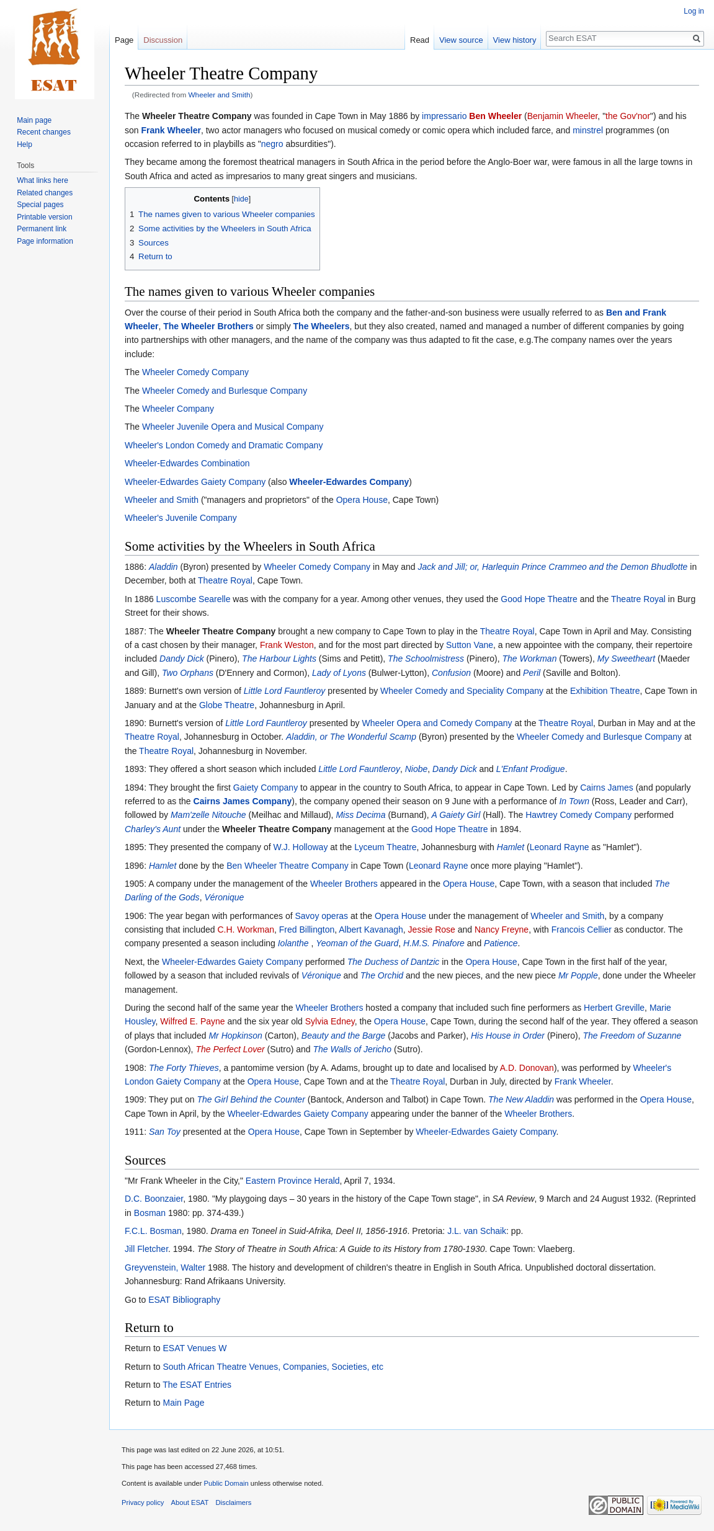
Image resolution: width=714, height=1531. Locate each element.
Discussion (162, 40)
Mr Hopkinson (235, 1036)
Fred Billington (307, 929)
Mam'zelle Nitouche (208, 815)
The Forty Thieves (184, 1068)
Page (124, 40)
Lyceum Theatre (385, 847)
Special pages (40, 204)
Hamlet (510, 847)
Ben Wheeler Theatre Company (287, 866)
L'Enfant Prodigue (530, 769)
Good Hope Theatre (539, 599)
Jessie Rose (431, 929)
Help (24, 144)
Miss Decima (360, 815)
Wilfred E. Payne (192, 1021)
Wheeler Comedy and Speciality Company (461, 691)
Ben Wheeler (495, 116)
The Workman (529, 658)
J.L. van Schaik (476, 1231)
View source (461, 40)
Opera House (362, 500)
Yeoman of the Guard (357, 943)
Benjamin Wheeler (562, 116)
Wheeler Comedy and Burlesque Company (224, 391)
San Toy (165, 1132)
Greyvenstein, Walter (165, 1267)
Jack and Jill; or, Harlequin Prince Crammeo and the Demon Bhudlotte (552, 567)
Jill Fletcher (146, 1249)
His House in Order (508, 1036)
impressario (444, 116)
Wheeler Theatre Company (197, 116)
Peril (531, 673)
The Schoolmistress (426, 658)
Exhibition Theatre (605, 691)
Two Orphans (187, 673)
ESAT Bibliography (184, 1300)
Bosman (150, 1213)
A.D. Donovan (527, 1068)
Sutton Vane (469, 645)
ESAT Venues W (194, 1348)
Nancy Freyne (502, 929)
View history (515, 40)
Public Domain (225, 1483)
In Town (574, 801)
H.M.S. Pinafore (434, 943)
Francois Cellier (581, 929)
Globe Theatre (226, 705)
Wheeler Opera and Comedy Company (437, 723)
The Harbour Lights (279, 658)
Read (419, 40)
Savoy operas (321, 916)
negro (272, 144)
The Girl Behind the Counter (251, 1099)
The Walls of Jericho (352, 1049)
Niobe (416, 769)
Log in (694, 11)
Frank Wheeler (170, 130)
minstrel (588, 130)
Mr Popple (578, 975)
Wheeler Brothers (344, 884)
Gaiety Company (265, 787)
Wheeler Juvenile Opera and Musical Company (233, 427)
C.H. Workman (245, 929)
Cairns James (606, 787)
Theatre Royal (225, 580)
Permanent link (41, 228)
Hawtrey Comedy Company (578, 815)
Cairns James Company (243, 801)
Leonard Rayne (559, 847)
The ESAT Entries (197, 1385)
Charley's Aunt (153, 829)
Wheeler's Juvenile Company (181, 518)
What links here (42, 180)
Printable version (44, 217)
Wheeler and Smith (220, 95)
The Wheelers (321, 326)
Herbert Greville (614, 1008)
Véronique (224, 897)
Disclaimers (234, 1502)
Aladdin (163, 567)
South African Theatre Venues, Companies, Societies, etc (273, 1367)
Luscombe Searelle (193, 599)
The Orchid (381, 975)
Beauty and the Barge (343, 1036)
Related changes (45, 193)
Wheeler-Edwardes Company (349, 482)
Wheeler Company (178, 409)
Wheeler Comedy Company (195, 372)
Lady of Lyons (339, 673)
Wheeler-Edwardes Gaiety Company (195, 482)
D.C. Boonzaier (154, 1199)
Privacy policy (143, 1502)
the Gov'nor (627, 116)
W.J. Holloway (300, 847)
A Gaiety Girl (455, 815)
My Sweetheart (626, 658)
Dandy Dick (181, 658)
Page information (45, 241)
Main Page (183, 1403)
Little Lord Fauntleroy (285, 691)
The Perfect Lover (229, 1049)
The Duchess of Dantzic (393, 962)
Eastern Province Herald (293, 1181)
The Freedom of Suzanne (632, 1036)
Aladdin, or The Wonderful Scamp (351, 737)
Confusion (451, 673)
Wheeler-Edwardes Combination (187, 463)
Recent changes (44, 132)
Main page (34, 120)
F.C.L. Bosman (153, 1231)
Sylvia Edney (330, 1021)
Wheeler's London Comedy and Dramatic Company (224, 445)
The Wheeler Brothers (208, 326)
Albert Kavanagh (371, 929)
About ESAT (190, 1502)
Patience (500, 943)
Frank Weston (287, 645)
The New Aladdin (521, 1099)
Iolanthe (293, 943)
